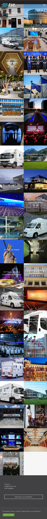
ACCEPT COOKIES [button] (8, 515)
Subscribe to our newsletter (23, 497)
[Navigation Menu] (44, 5)
